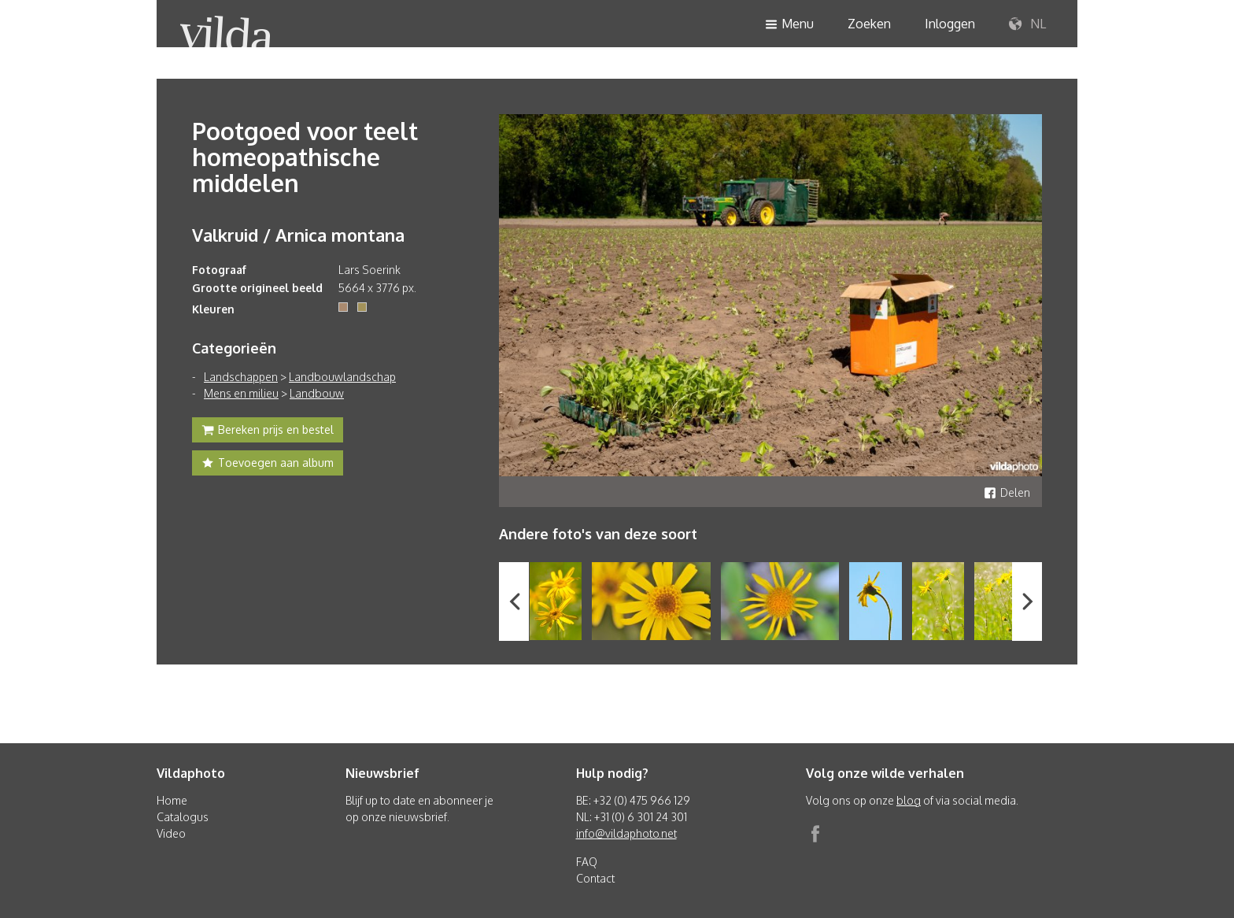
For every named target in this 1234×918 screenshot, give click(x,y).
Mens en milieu (241, 393)
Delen (1007, 492)
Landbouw (317, 393)
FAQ (586, 861)
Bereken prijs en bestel (267, 431)
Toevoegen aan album (267, 464)
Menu (789, 25)
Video (171, 833)
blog (908, 800)
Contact (595, 878)
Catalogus (183, 817)
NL (1027, 24)
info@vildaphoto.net (626, 833)
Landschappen (241, 376)
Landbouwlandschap (342, 376)
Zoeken (869, 23)
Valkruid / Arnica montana (298, 235)
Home (172, 800)
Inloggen (950, 23)
